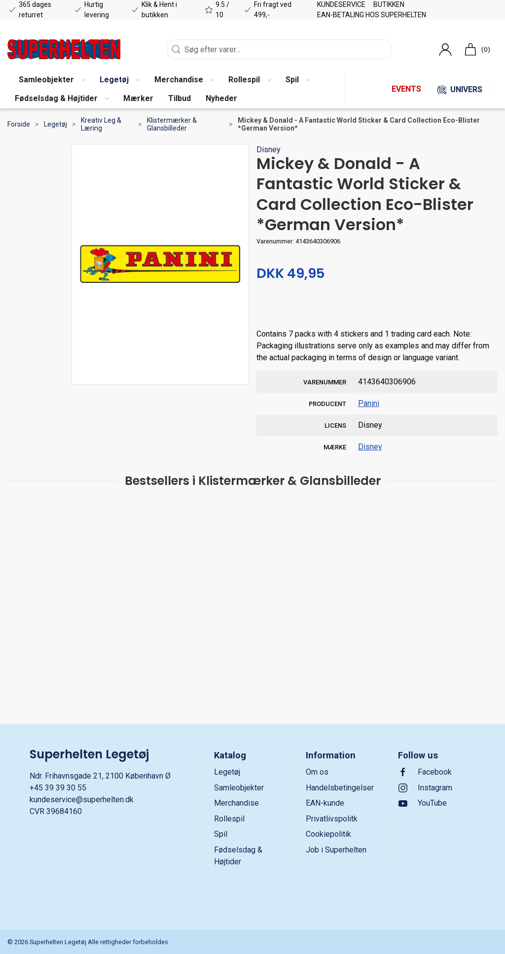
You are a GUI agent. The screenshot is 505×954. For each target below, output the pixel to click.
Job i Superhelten (336, 849)
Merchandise (236, 803)
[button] (51, 80)
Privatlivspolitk (332, 818)
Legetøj (55, 124)
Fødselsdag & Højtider (238, 855)
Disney (268, 149)
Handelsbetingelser (340, 787)
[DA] (63, 49)
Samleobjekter (239, 787)
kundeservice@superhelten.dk (82, 799)
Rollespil (229, 818)
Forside (18, 124)
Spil (220, 834)
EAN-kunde (325, 803)
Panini (368, 403)
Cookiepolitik (328, 834)
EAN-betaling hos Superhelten (371, 15)
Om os (317, 772)
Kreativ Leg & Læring (101, 124)
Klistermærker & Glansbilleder (172, 124)
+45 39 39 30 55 (58, 787)
